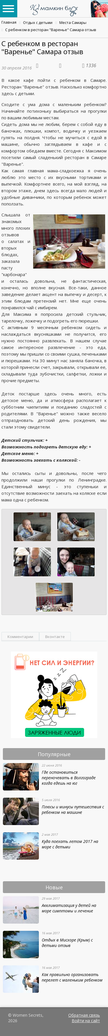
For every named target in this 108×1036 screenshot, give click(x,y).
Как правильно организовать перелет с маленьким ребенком (72, 977)
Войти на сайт (86, 1020)
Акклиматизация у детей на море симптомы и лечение (69, 908)
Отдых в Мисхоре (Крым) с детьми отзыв (67, 942)
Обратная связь (84, 1015)
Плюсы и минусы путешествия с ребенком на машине (73, 809)
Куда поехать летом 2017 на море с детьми (70, 844)
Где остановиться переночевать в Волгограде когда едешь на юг (69, 777)
